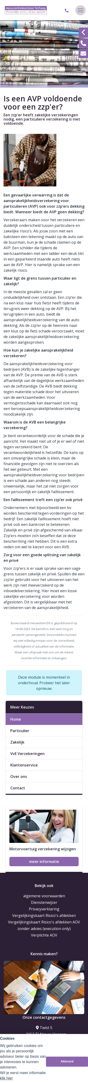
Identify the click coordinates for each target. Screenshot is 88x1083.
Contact (17, 788)
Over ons (18, 776)
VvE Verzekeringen (27, 753)
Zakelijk (17, 742)
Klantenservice (24, 765)
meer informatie (44, 861)
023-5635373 (44, 1043)
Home (15, 719)
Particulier (19, 730)
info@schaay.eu (44, 1050)
